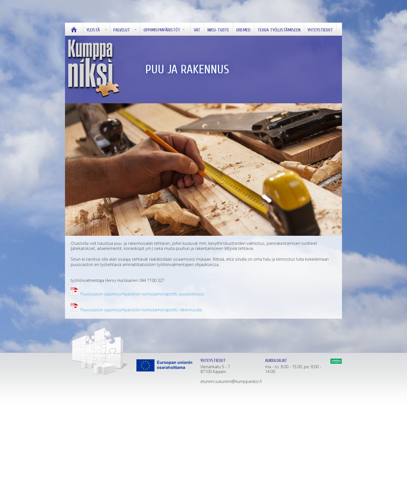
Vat (197, 30)
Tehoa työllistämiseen (278, 30)
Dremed (243, 30)
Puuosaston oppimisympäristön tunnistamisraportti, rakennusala (141, 309)
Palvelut (121, 30)
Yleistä (93, 30)
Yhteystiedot (320, 30)
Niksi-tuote (218, 30)
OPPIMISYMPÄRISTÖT (162, 30)
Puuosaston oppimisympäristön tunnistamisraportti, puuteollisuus (142, 294)
